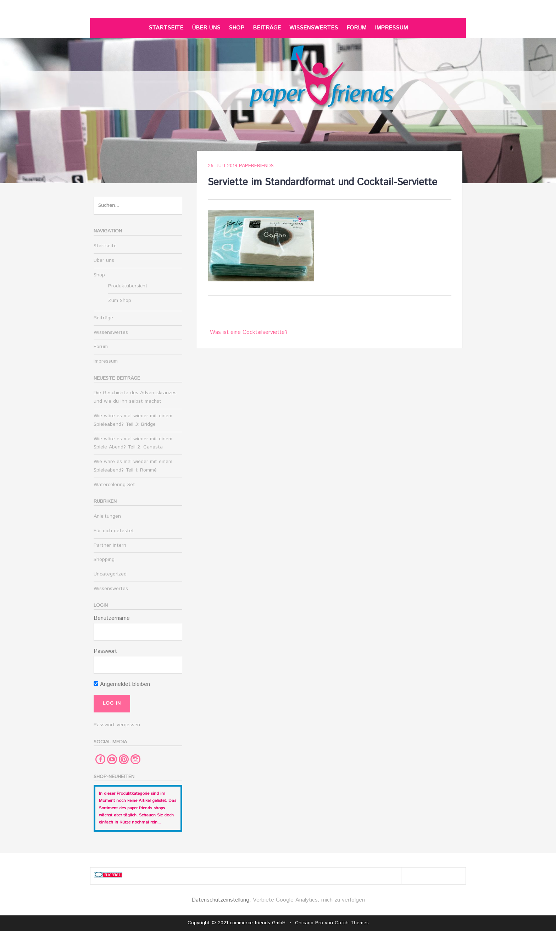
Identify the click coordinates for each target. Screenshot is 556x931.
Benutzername (112, 618)
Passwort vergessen (117, 724)
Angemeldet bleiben (122, 684)
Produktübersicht (128, 286)
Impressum (391, 28)
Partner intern (110, 545)
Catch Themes (352, 922)
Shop (236, 28)
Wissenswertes (313, 28)
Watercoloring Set (114, 484)
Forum (356, 28)
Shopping (104, 559)
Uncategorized (110, 574)
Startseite (166, 28)
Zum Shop (119, 300)
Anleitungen (107, 516)
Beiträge (267, 28)
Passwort (105, 651)
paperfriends (256, 165)
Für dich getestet (114, 530)
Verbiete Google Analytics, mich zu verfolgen (309, 900)
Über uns (206, 28)
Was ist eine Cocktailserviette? (249, 332)
